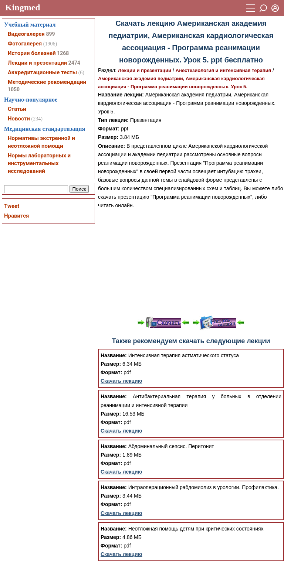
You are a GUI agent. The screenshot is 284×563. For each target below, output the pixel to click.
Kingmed (22, 7)
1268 (63, 53)
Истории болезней (32, 53)
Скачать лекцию (121, 381)
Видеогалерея (26, 34)
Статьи (17, 109)
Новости (19, 118)
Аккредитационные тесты (42, 72)
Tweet (11, 206)
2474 (74, 63)
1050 (14, 89)
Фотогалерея (25, 43)
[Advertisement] (191, 261)
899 (50, 34)
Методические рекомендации (47, 82)
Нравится (16, 215)
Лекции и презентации (144, 70)
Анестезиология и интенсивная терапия (223, 70)
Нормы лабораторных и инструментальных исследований (39, 163)
